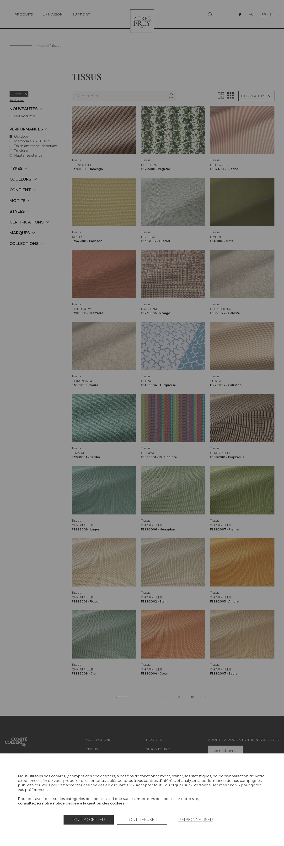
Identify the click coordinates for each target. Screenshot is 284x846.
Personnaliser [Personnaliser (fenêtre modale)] (195, 819)
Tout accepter (88, 819)
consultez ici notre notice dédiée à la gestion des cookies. (71, 803)
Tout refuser (142, 819)
